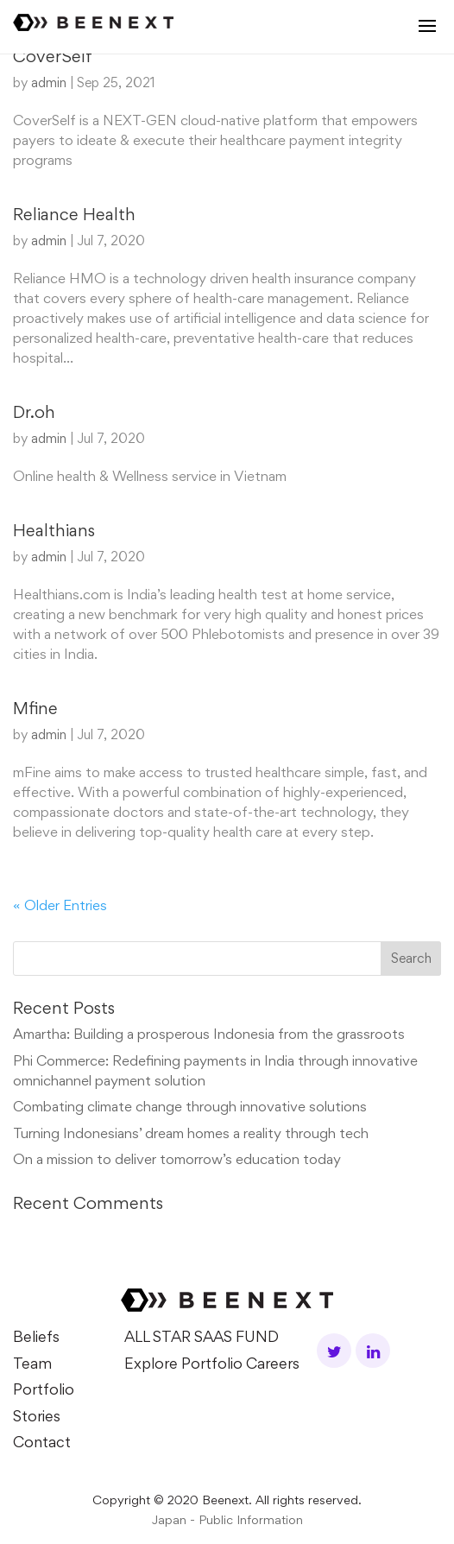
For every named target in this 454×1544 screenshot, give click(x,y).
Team (32, 1365)
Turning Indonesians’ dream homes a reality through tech (191, 1135)
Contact (42, 1444)
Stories (36, 1418)
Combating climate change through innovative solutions (190, 1108)
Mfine (35, 710)
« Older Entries (60, 907)
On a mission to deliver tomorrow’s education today (177, 1161)
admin (48, 84)
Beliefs (36, 1338)
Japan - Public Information (227, 1521)
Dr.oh (34, 413)
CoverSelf (52, 58)
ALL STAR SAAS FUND (201, 1338)
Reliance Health (74, 216)
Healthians (54, 532)
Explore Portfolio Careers (212, 1365)
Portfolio (43, 1391)
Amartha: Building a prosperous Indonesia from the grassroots (209, 1035)
